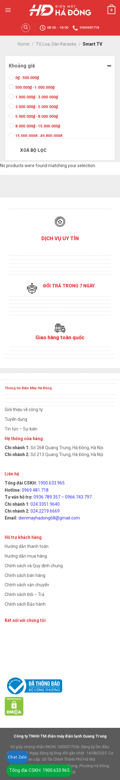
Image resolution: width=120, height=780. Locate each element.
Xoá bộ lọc (33, 150)
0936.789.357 (47, 496)
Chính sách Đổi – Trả (24, 594)
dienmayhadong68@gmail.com (49, 517)
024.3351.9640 (45, 504)
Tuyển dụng (16, 419)
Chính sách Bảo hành (25, 604)
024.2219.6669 (45, 511)
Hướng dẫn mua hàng (26, 556)
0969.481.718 (35, 490)
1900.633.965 (51, 482)
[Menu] (8, 10)
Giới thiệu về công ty (24, 409)
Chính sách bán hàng (25, 575)
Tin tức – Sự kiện (21, 428)
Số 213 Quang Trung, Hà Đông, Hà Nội (66, 454)
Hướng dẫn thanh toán (26, 546)
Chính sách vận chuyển (27, 584)
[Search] (25, 27)
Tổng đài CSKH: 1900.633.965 (39, 770)
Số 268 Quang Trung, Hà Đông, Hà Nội (66, 447)
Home (24, 44)
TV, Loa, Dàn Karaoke (56, 44)
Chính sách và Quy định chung (34, 565)
